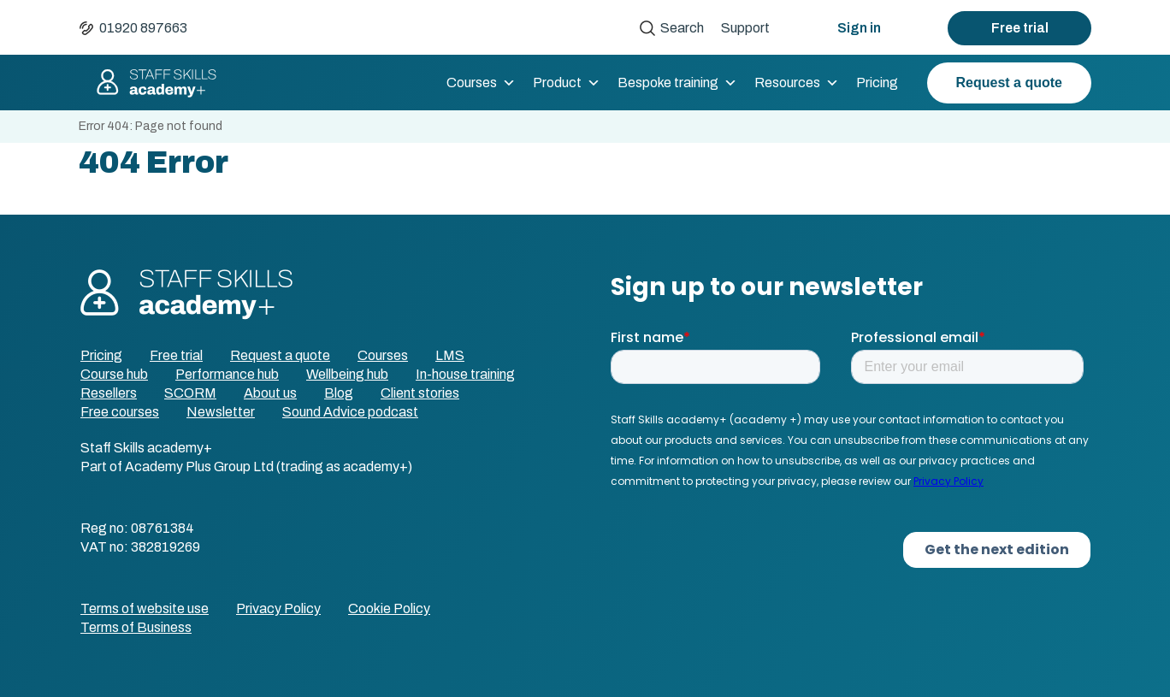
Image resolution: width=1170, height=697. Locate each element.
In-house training (465, 374)
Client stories (420, 393)
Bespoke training (677, 83)
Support (745, 28)
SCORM (190, 393)
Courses (481, 83)
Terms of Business (136, 627)
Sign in (859, 28)
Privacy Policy (278, 608)
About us (270, 393)
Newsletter (220, 412)
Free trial (1020, 28)
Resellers (108, 393)
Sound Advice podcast (350, 412)
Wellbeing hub (347, 374)
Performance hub (227, 374)
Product (566, 83)
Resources (796, 83)
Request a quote (1009, 82)
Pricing (877, 82)
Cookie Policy (389, 608)
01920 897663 (143, 28)
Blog (338, 393)
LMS (449, 355)
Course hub (114, 374)
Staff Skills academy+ (149, 82)
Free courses (119, 412)
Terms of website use (144, 608)
